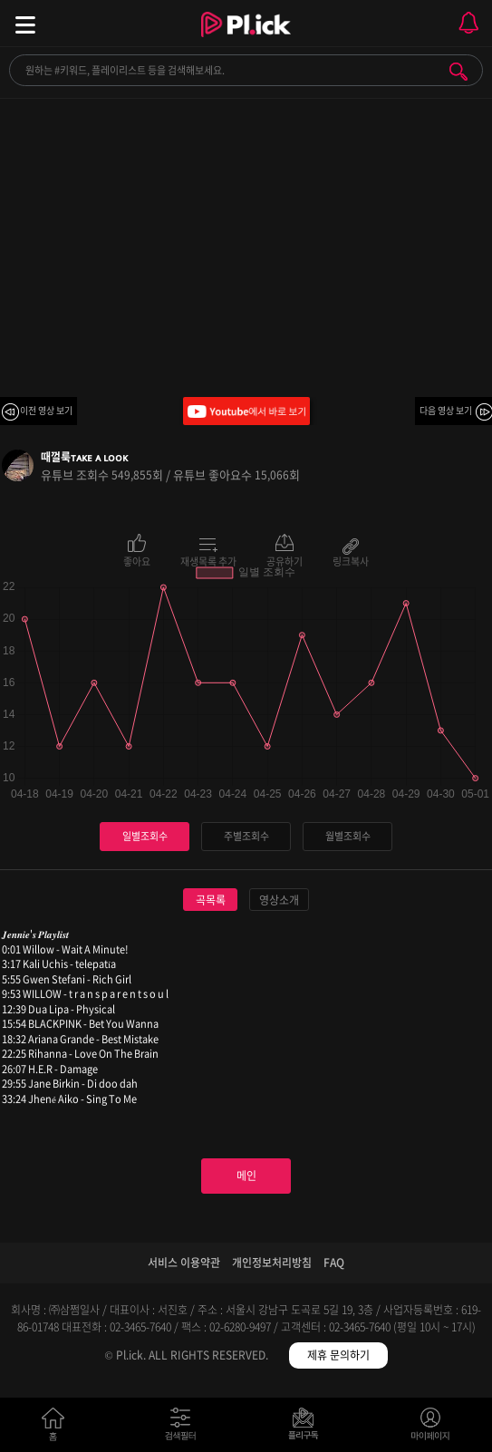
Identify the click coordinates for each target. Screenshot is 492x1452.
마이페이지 (430, 1428)
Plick (246, 41)
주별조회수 (246, 836)
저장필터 (307, 1428)
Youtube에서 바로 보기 (246, 411)
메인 (246, 1175)
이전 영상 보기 (46, 410)
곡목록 (211, 900)
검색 (458, 72)
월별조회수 (348, 836)
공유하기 (284, 560)
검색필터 (184, 1428)
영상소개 (279, 900)
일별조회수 (145, 836)
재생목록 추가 (208, 560)
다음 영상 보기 (446, 410)
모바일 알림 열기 (468, 23)
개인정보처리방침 (272, 1262)
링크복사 (351, 560)
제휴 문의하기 (338, 1355)
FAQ (333, 1262)
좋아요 (136, 560)
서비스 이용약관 (184, 1262)
